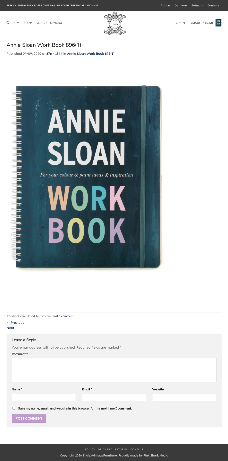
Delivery (181, 5)
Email (87, 389)
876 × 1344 (54, 53)
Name (17, 389)
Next (12, 328)
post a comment (63, 316)
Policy (165, 5)
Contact (213, 5)
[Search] (8, 23)
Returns (197, 5)
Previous (15, 322)
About (42, 22)
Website (158, 389)
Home (16, 22)
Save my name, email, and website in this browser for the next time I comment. (75, 408)
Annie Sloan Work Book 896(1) (91, 53)
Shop (29, 22)
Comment (20, 354)
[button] (180, 23)
